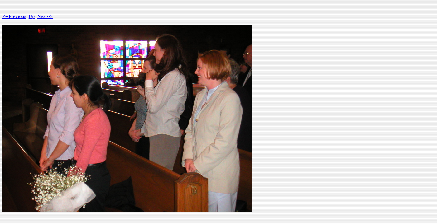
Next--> (45, 16)
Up (32, 16)
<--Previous (14, 16)
